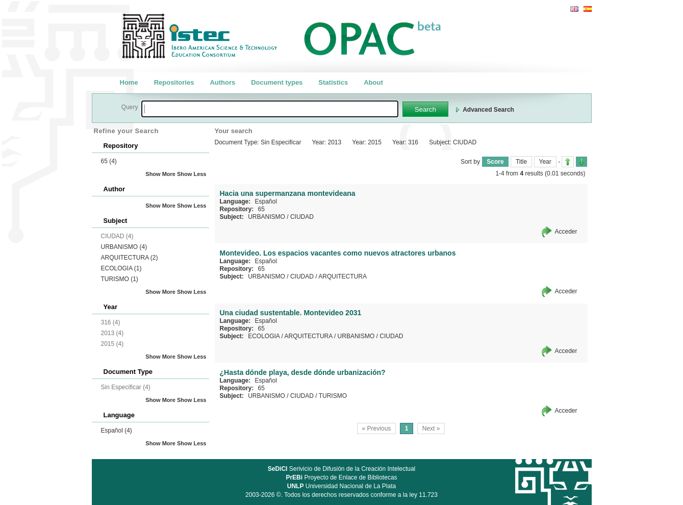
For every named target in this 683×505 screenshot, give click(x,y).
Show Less (191, 174)
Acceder (565, 231)
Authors (222, 82)
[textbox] (269, 108)
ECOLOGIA (121, 268)
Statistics (333, 82)
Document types (276, 82)
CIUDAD (302, 216)
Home (129, 82)
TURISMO (119, 279)
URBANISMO (124, 246)
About (373, 82)
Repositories (174, 82)
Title (521, 161)
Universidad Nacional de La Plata (341, 486)
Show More (160, 174)
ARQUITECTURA (129, 257)
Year (545, 161)
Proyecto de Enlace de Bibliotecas (341, 477)
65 (109, 161)
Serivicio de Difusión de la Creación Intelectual (342, 468)
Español (116, 430)
